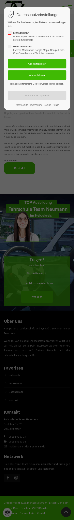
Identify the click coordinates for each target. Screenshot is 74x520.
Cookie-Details (51, 105)
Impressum (36, 105)
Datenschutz (21, 105)
